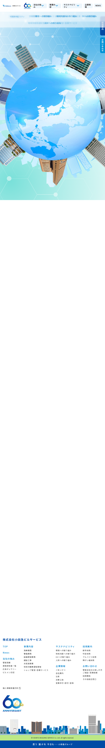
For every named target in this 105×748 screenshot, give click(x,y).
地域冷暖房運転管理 (32, 666)
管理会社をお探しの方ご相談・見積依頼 (92, 671)
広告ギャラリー (9, 669)
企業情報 (60, 666)
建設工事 (28, 660)
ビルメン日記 (8, 672)
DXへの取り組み (63, 657)
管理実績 (7, 662)
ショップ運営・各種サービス (36, 670)
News (6, 652)
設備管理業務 (30, 657)
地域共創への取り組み (65, 653)
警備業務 (28, 653)
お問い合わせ (90, 666)
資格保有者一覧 (9, 666)
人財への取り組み (63, 660)
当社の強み (9, 658)
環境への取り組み (63, 650)
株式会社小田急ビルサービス (22, 639)
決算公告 (60, 679)
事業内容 (28, 646)
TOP (5, 646)
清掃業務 (28, 650)
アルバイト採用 (89, 657)
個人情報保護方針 (12, 688)
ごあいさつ (61, 670)
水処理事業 (29, 663)
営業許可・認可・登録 (65, 683)
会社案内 (60, 673)
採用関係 (87, 676)
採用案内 (87, 646)
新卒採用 (87, 650)
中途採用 (87, 653)
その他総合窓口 (89, 679)
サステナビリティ (65, 646)
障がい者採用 (88, 660)
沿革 (58, 676)
